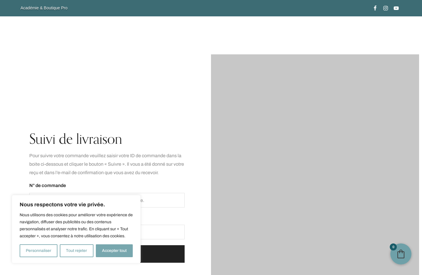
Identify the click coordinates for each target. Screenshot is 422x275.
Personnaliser (38, 250)
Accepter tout (114, 250)
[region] (76, 229)
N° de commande (47, 185)
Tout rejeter (76, 250)
